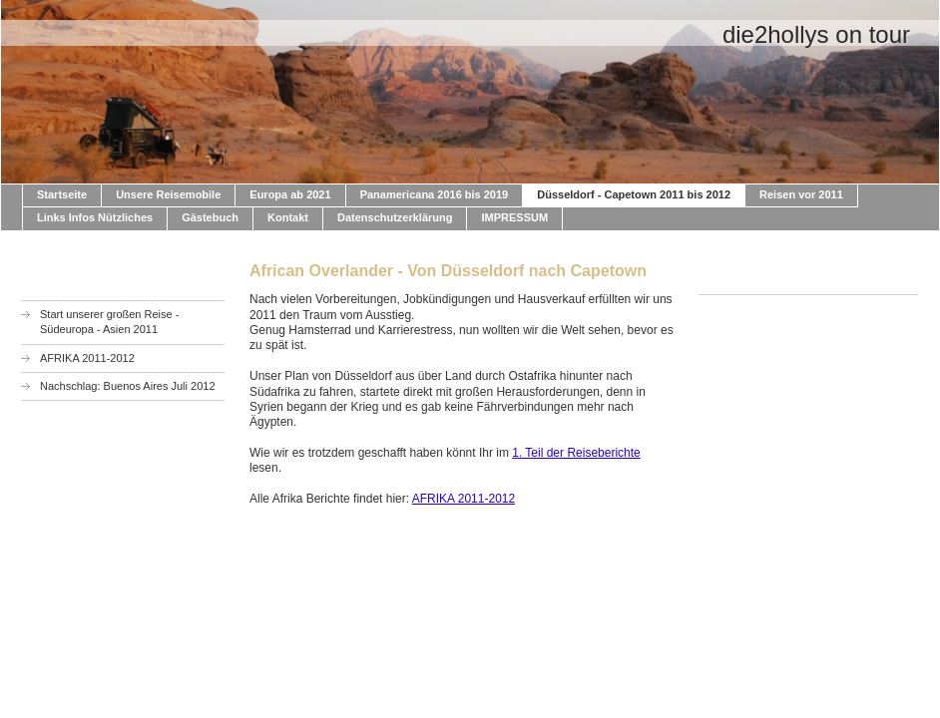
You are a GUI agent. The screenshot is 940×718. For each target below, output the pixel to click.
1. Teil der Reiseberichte (576, 453)
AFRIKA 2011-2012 (463, 499)
